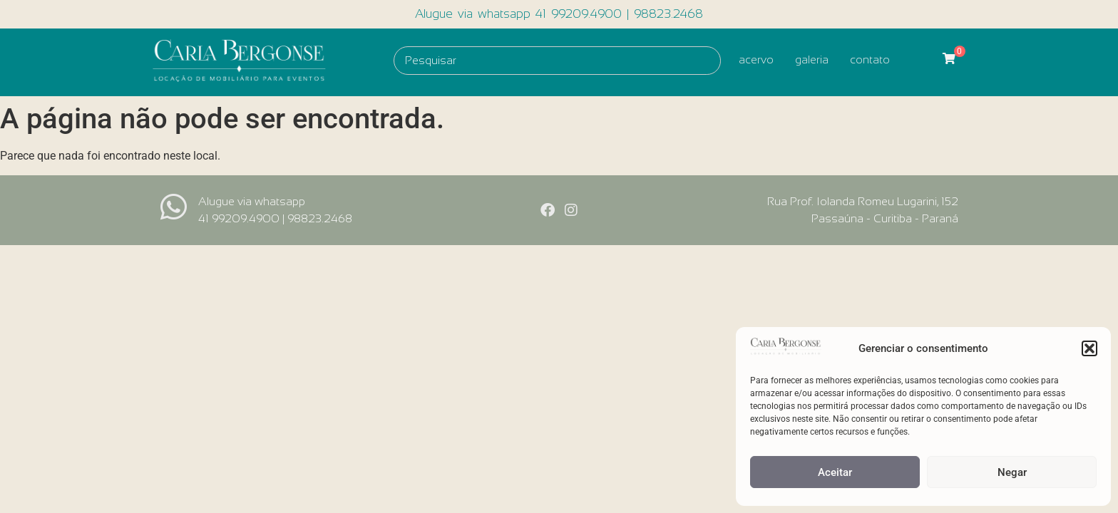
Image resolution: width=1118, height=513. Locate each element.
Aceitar (835, 472)
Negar (1012, 472)
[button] (1089, 348)
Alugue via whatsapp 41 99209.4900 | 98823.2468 (559, 14)
